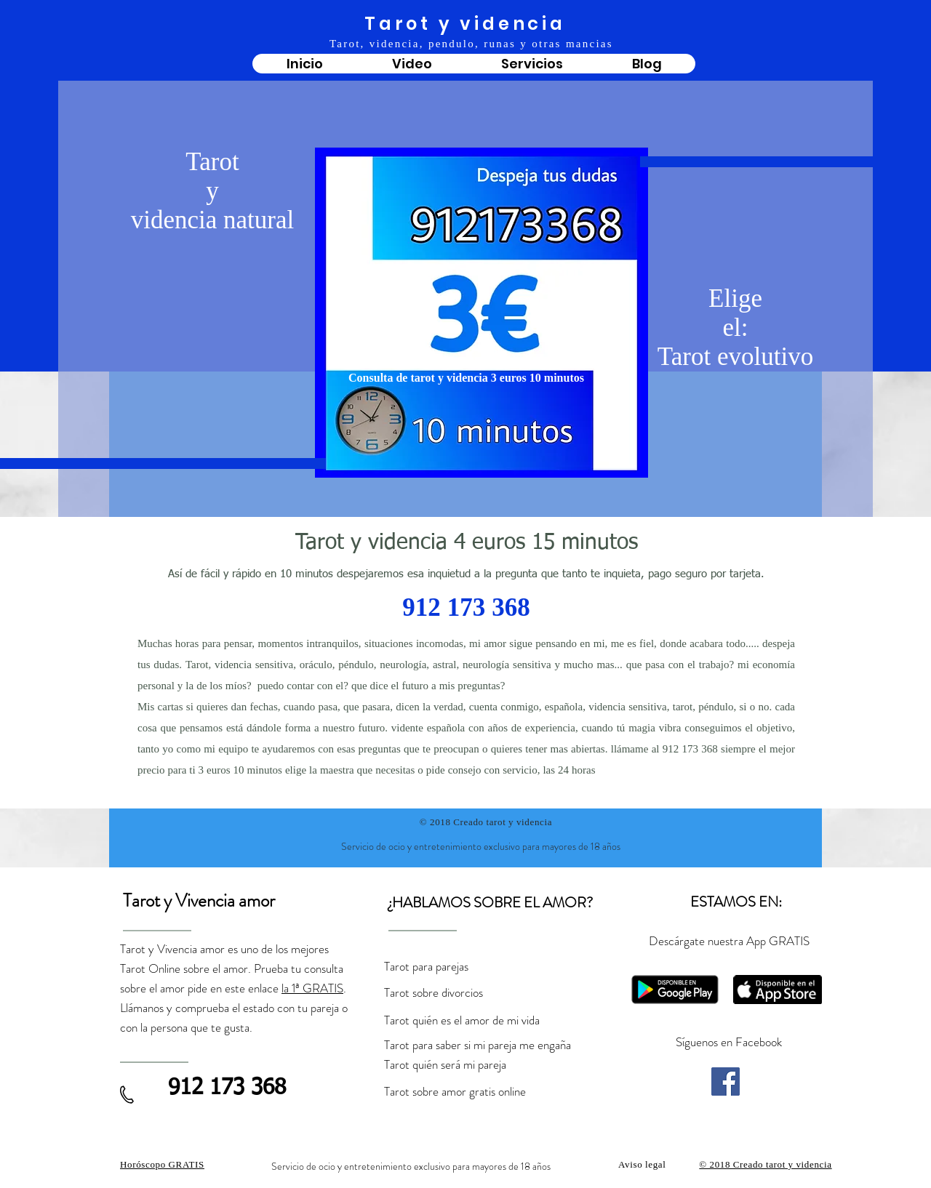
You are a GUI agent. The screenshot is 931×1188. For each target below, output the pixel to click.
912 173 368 (466, 609)
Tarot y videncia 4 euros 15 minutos (466, 543)
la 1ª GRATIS (312, 988)
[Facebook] (725, 1081)
